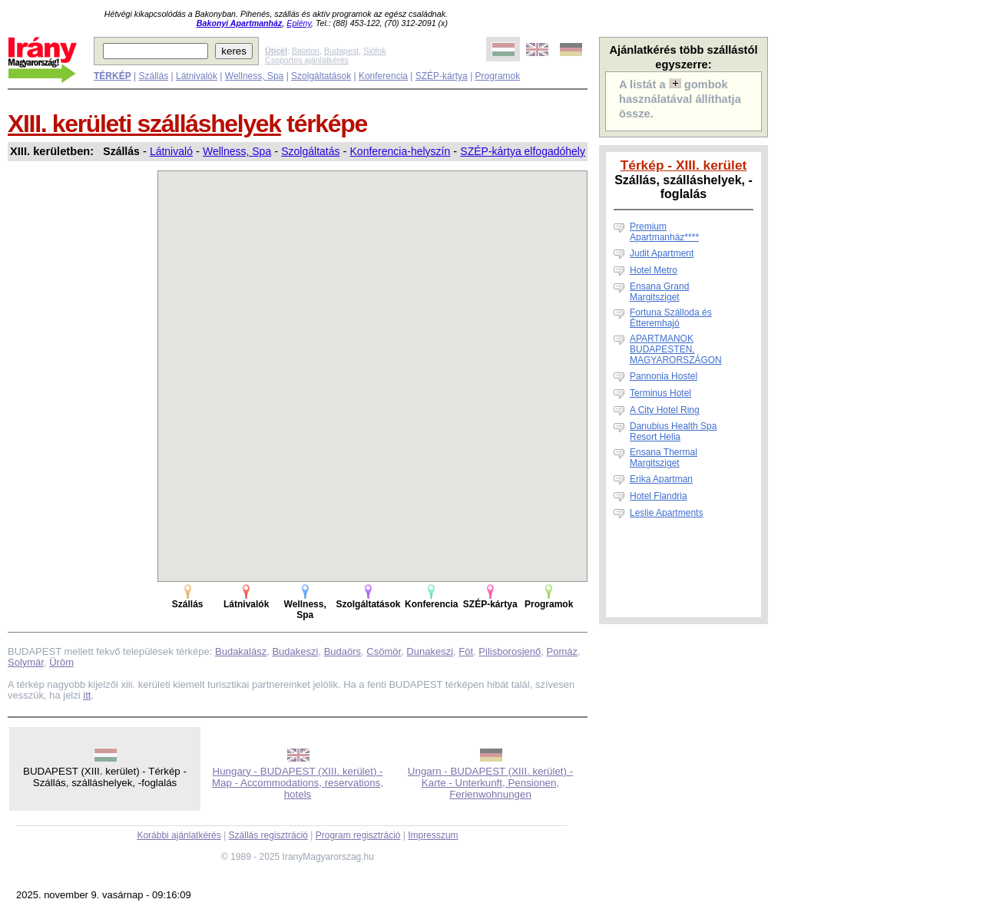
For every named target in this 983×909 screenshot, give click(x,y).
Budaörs (342, 651)
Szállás (153, 76)
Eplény (298, 23)
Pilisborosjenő (509, 651)
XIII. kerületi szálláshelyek (144, 123)
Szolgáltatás (310, 151)
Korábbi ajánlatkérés (178, 835)
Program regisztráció (358, 835)
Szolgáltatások (321, 76)
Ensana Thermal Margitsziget (663, 457)
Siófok (374, 50)
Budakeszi (295, 651)
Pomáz (562, 651)
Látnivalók (196, 76)
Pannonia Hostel (663, 376)
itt (87, 695)
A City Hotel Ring (665, 410)
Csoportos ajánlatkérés (307, 59)
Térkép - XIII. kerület (684, 165)
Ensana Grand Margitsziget (659, 291)
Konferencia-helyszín (400, 151)
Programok (498, 76)
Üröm (61, 662)
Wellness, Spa (254, 76)
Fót (465, 651)
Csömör (383, 651)
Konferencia (383, 76)
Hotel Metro (653, 270)
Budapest (341, 50)
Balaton (305, 50)
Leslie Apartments (666, 512)
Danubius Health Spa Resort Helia (673, 431)
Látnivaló (171, 151)
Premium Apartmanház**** (664, 232)
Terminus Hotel (660, 393)
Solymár (26, 662)
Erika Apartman (661, 479)
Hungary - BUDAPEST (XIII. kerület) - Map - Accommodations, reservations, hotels (297, 782)
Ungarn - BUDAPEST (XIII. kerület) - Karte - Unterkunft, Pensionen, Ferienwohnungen (490, 782)
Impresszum (433, 835)
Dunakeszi (429, 651)
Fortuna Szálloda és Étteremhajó (671, 318)
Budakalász (240, 651)
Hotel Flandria (658, 496)
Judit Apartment (661, 253)
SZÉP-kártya (441, 76)
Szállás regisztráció (268, 835)
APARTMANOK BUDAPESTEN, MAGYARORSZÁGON (676, 349)
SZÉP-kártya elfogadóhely (522, 151)
